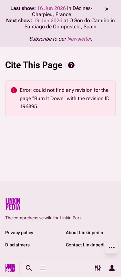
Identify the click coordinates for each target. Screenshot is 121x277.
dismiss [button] (107, 9)
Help (71, 65)
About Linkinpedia (84, 232)
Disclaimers (17, 244)
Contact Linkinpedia (86, 244)
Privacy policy (19, 232)
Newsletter (79, 39)
